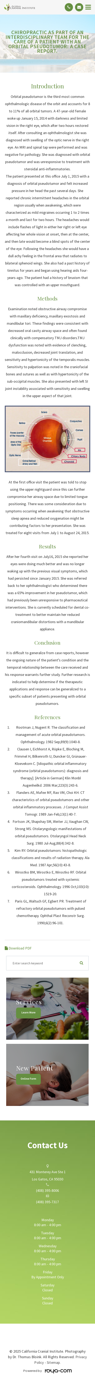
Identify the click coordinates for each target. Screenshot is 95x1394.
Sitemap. (54, 1362)
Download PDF (18, 948)
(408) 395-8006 (47, 1190)
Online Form (28, 1078)
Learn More (28, 1012)
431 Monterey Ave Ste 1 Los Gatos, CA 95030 (47, 1175)
